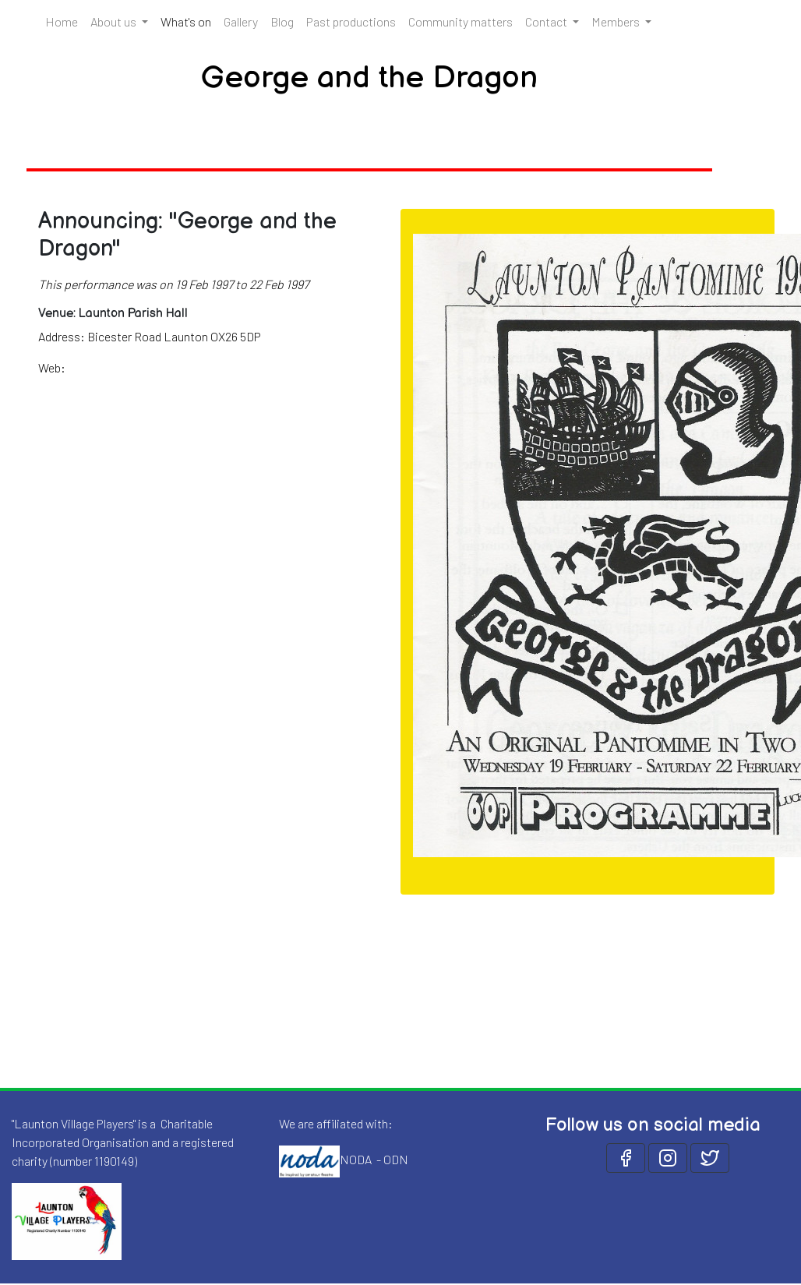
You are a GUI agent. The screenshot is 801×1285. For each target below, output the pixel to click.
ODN (395, 1159)
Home (61, 21)
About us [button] (114, 21)
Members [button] (616, 21)
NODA (356, 1159)
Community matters (460, 21)
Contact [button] (547, 21)
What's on (189, 20)
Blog (282, 21)
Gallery (241, 21)
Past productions (351, 21)
